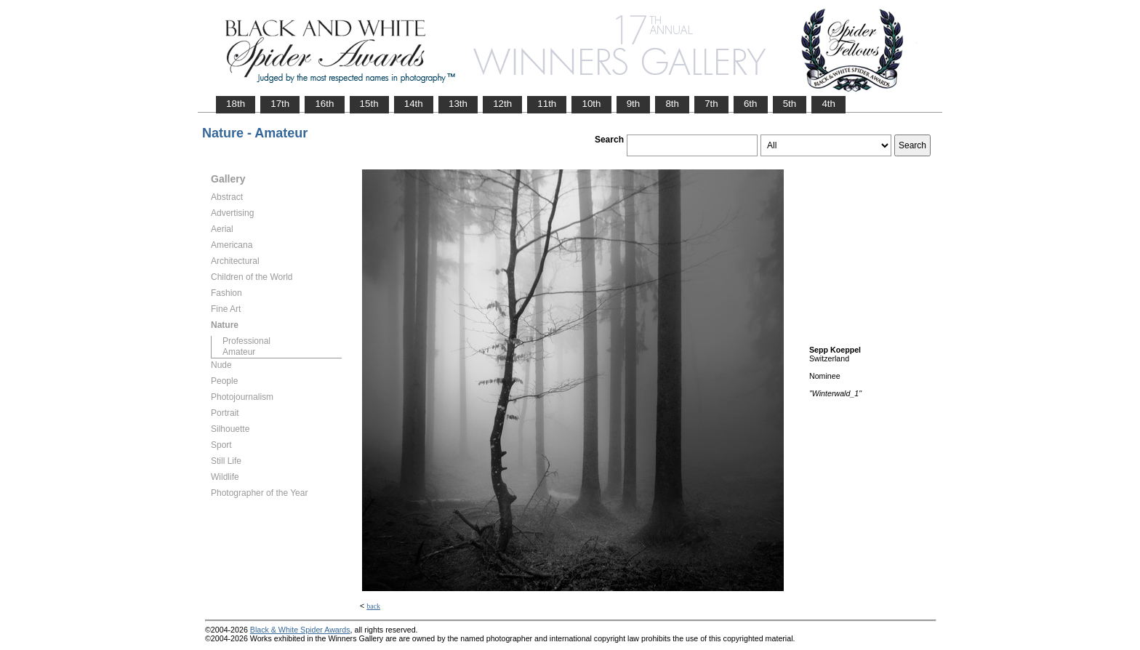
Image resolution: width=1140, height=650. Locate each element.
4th (828, 103)
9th (634, 103)
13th (458, 103)
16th (324, 103)
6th (751, 103)
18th (235, 103)
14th (413, 103)
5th (790, 103)
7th (711, 103)
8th (672, 103)
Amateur (238, 352)
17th (279, 103)
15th (369, 103)
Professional (246, 341)
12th (502, 103)
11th (546, 103)
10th (591, 103)
